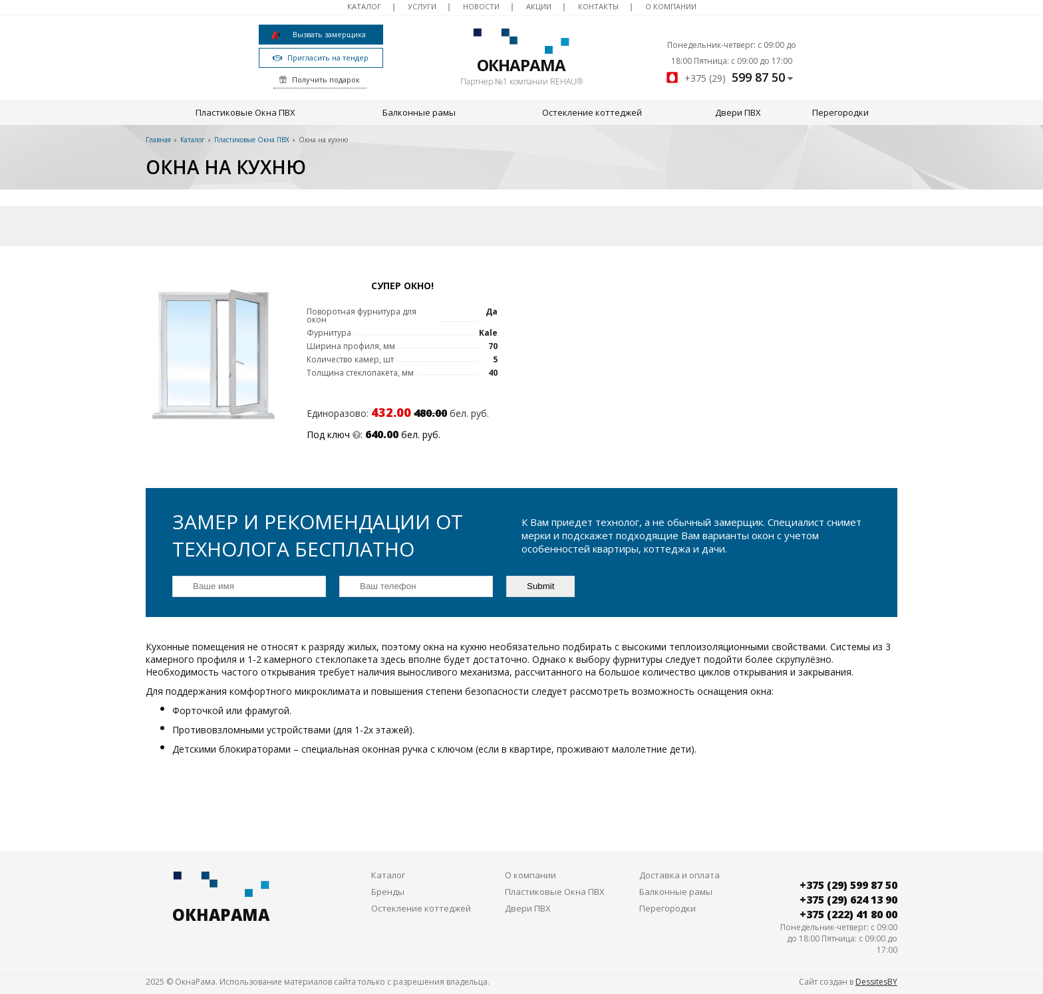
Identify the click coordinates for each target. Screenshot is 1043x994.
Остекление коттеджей (592, 112)
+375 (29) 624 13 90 (848, 899)
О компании (670, 6)
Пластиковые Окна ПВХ (245, 112)
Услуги (422, 6)
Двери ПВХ (738, 112)
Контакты (598, 6)
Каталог (364, 6)
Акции (538, 6)
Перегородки (840, 112)
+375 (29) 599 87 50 (848, 885)
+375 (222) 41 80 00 (848, 914)
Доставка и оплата (679, 875)
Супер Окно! (402, 285)
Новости (481, 6)
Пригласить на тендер (321, 57)
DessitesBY (876, 981)
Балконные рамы (419, 112)
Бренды (387, 892)
